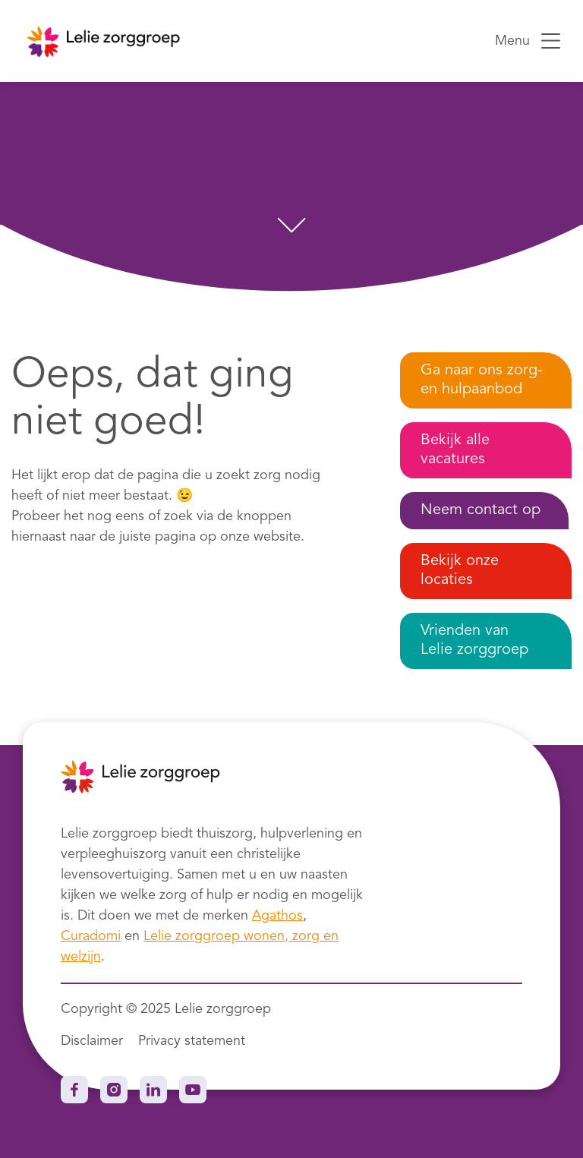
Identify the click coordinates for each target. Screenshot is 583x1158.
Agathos (277, 916)
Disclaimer (92, 1041)
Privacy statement (191, 1041)
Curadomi (91, 936)
